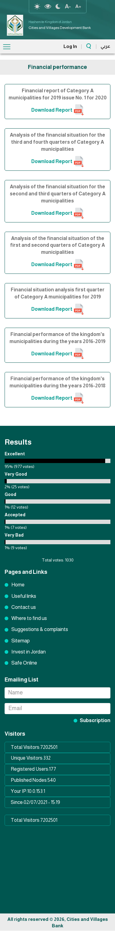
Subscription (95, 720)
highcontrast (47, 6)
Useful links (23, 596)
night (58, 6)
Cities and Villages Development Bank (60, 28)
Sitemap (20, 641)
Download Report (51, 110)
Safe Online (24, 663)
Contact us (23, 607)
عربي (105, 46)
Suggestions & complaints (39, 629)
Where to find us (29, 618)
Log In (70, 46)
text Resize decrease (68, 6)
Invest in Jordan (28, 652)
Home (18, 585)
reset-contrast (37, 6)
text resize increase (78, 6)
